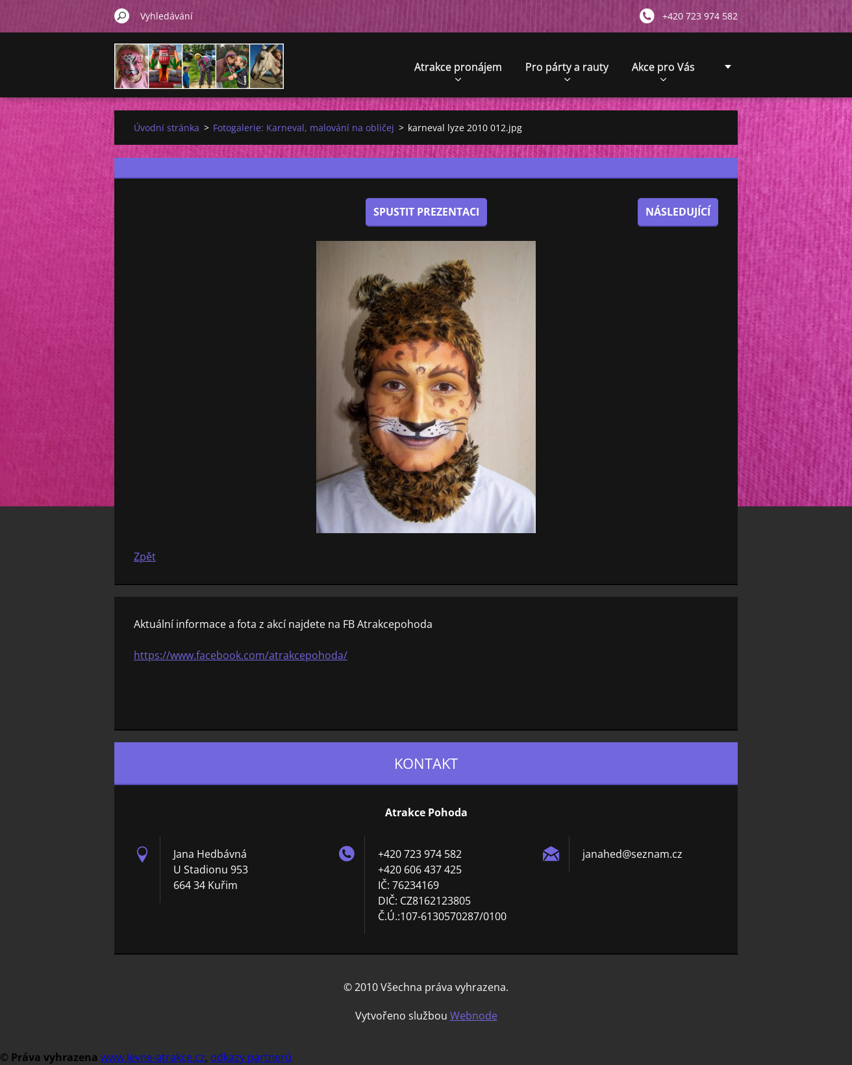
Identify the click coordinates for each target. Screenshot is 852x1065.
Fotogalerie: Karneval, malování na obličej (303, 127)
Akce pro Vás (663, 70)
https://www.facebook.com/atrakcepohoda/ (240, 655)
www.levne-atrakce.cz (153, 1057)
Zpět (145, 556)
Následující (677, 212)
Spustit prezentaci (426, 212)
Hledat (122, 15)
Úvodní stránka (166, 127)
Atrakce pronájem (458, 70)
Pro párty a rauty (567, 70)
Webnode (473, 1016)
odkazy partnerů (251, 1057)
